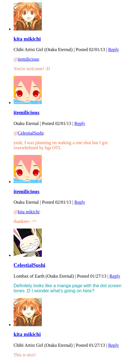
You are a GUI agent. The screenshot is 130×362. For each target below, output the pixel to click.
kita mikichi (27, 39)
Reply (113, 49)
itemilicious (28, 59)
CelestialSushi (31, 133)
